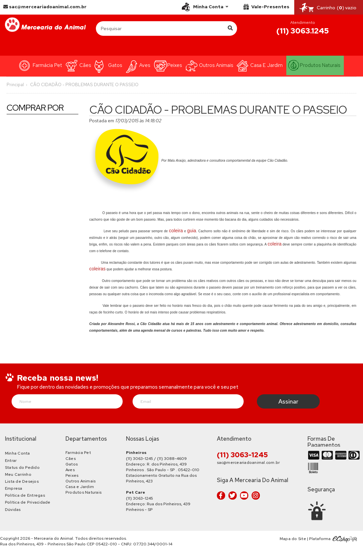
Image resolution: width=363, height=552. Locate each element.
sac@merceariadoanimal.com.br (45, 7)
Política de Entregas (25, 495)
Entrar (11, 460)
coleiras (97, 268)
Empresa (13, 488)
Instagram (256, 495)
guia (191, 230)
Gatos (115, 65)
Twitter (232, 495)
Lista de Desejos (22, 481)
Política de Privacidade (28, 502)
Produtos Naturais (320, 65)
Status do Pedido (22, 467)
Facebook (221, 495)
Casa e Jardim (266, 65)
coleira (176, 230)
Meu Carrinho (18, 474)
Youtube (244, 495)
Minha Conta (17, 453)
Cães (85, 65)
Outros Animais (216, 65)
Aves (144, 65)
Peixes (174, 65)
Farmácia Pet (47, 65)
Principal (15, 84)
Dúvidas (13, 509)
